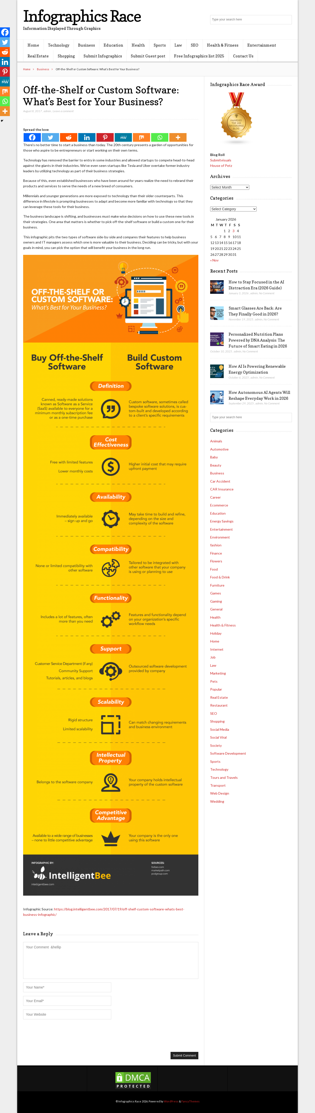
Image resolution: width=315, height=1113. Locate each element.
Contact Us (243, 55)
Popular (216, 689)
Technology (58, 45)
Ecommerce (219, 505)
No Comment (266, 293)
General (216, 609)
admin (47, 111)
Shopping (66, 55)
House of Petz (221, 165)
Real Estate (38, 55)
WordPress (171, 1101)
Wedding (217, 801)
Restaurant (219, 705)
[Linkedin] (86, 137)
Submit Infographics (102, 55)
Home (33, 45)
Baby (214, 457)
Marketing (218, 673)
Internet (216, 649)
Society (216, 745)
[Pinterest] (105, 137)
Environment (220, 537)
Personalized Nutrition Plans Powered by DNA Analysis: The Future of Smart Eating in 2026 (258, 340)
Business (86, 45)
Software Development (228, 753)
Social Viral (218, 737)
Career (215, 497)
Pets (214, 681)
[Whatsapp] (159, 137)
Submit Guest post (148, 55)
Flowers (216, 561)
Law (178, 45)
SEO (194, 45)
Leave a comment (63, 111)
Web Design (219, 793)
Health (138, 45)
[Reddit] (68, 137)
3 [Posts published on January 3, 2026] (234, 231)
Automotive (219, 449)
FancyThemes (190, 1101)
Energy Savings (222, 521)
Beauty (215, 465)
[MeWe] (123, 137)
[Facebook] (32, 137)
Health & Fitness (222, 45)
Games (215, 593)
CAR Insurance (222, 489)
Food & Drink (220, 577)
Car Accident (220, 481)
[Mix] (141, 137)
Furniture (217, 585)
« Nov (214, 260)
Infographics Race (82, 15)
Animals (216, 441)
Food (214, 569)
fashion (215, 545)
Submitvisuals (220, 160)
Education (113, 45)
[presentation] (60, 1035)
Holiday (215, 633)
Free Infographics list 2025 (199, 55)
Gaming (216, 601)
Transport (218, 785)
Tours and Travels (224, 777)
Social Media (219, 729)
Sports (160, 45)
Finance (216, 553)
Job (213, 657)
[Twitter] (50, 137)
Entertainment (261, 45)
